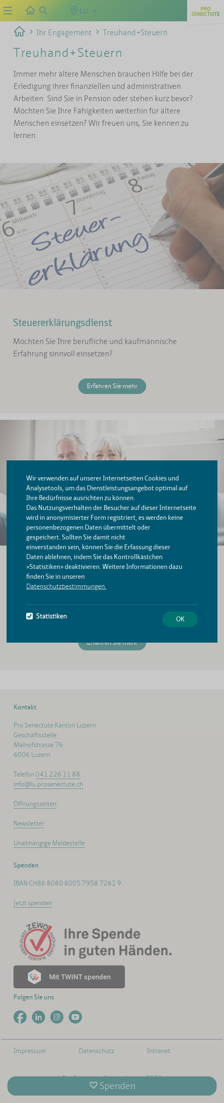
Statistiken (46, 616)
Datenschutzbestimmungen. (66, 586)
